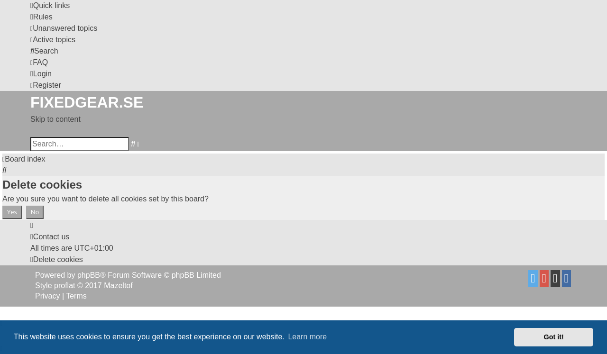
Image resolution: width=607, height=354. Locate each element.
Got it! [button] (554, 337)
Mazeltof (118, 285)
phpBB (88, 275)
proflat (64, 285)
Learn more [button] (307, 337)
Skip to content (55, 119)
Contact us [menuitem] (49, 237)
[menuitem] (41, 17)
